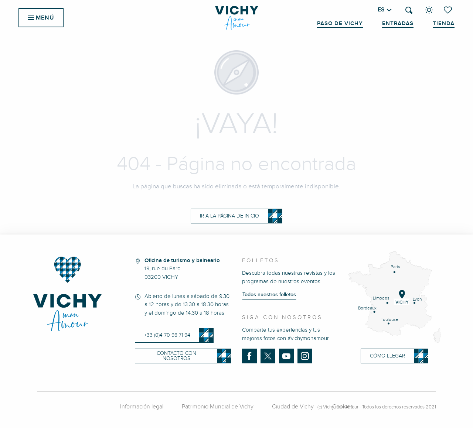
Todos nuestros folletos (269, 295)
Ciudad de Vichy (293, 406)
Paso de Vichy (340, 23)
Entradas (398, 23)
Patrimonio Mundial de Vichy (217, 406)
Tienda (444, 23)
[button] (408, 10)
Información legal (141, 406)
